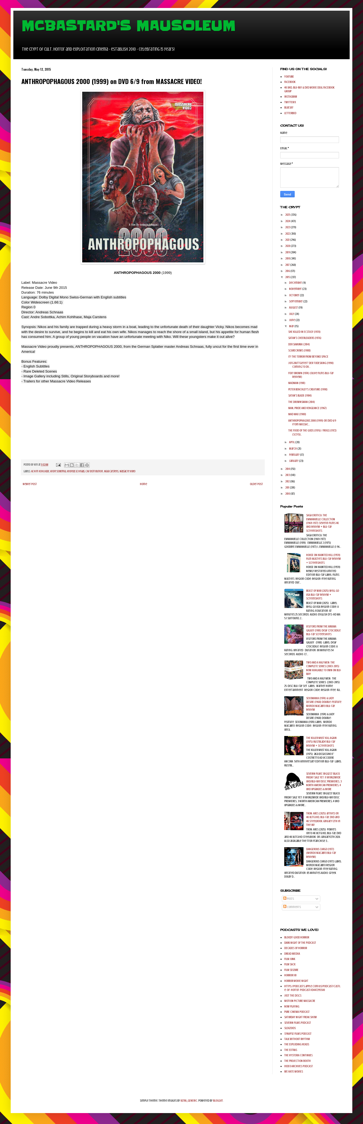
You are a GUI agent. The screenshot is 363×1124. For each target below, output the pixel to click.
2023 (288, 227)
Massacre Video (127, 471)
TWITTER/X (290, 102)
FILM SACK (289, 964)
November (295, 289)
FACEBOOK (289, 82)
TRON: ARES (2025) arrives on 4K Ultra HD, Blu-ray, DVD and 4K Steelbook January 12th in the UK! (323, 819)
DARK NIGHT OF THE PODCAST (300, 943)
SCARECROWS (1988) (299, 350)
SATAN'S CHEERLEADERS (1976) (304, 338)
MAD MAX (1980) (297, 414)
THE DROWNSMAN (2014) (301, 402)
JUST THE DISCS (292, 995)
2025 (288, 215)
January (294, 461)
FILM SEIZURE (291, 970)
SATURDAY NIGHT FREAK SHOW (300, 1017)
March (293, 448)
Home (143, 484)
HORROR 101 (290, 975)
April (292, 442)
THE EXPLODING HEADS (296, 1044)
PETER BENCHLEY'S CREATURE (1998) (308, 389)
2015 (287, 277)
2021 (287, 240)
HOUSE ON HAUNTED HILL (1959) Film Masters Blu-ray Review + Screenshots (323, 559)
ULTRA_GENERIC (188, 1100)
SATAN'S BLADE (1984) (300, 395)
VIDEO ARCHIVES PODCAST (298, 1066)
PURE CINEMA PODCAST (297, 1012)
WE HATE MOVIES (293, 1071)
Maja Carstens (111, 471)
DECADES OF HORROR (295, 948)
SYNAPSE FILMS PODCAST (297, 1033)
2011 (287, 487)
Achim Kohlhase (40, 471)
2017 (287, 265)
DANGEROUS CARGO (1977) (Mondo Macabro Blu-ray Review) (321, 853)
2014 (287, 469)
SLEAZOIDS (290, 1028)
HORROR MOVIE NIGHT (296, 981)
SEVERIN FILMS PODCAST (297, 1023)
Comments (292, 907)
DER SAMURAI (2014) (299, 344)
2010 (287, 493)
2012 (287, 481)
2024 (288, 221)
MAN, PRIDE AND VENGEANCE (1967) (307, 408)
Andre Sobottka (58, 471)
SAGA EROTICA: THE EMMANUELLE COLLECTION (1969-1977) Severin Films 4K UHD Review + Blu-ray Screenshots (322, 523)
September (296, 301)
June (292, 320)
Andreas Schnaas (76, 471)
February (294, 455)
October (294, 295)
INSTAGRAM (290, 96)
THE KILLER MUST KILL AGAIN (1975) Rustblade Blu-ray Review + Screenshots (321, 741)
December (295, 283)
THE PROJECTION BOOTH (297, 1061)
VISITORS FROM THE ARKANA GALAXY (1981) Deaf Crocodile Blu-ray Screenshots (323, 630)
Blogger (218, 1100)
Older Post (256, 484)
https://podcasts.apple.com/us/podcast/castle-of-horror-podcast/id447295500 (312, 988)
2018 (287, 258)
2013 (287, 475)
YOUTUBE (289, 76)
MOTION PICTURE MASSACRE (299, 1001)
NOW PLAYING (291, 1006)
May (291, 326)
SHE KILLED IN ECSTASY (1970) (304, 332)
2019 (287, 252)
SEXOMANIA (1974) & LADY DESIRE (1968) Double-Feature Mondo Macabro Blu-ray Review (323, 703)
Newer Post (30, 484)
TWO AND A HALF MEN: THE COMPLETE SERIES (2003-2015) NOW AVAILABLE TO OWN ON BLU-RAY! (323, 668)
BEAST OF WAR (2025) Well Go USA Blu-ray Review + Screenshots (322, 594)
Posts (288, 899)
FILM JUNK (289, 959)
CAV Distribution (94, 471)
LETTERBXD (290, 113)
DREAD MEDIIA (292, 953)
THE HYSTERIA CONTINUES (298, 1055)
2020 (288, 246)
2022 (287, 233)
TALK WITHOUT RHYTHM (297, 1039)
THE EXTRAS (290, 1050)
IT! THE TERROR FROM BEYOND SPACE (308, 356)
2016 (287, 271)
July (292, 314)
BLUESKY (288, 107)
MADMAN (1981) (296, 383)
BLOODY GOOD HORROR (296, 937)
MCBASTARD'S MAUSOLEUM (128, 26)
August (293, 307)
